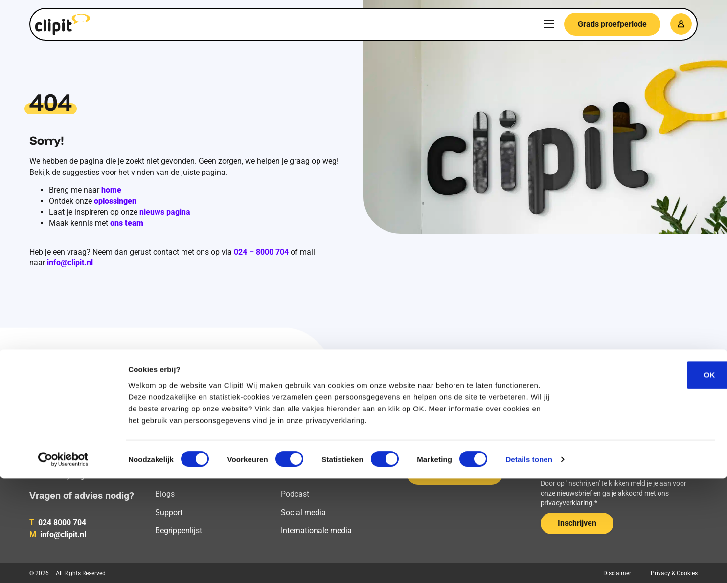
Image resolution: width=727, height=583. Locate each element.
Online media (303, 439)
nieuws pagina (164, 211)
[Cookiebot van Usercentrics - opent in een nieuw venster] (63, 564)
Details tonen (528, 564)
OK (645, 479)
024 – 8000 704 (261, 252)
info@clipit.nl (70, 262)
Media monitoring (185, 439)
